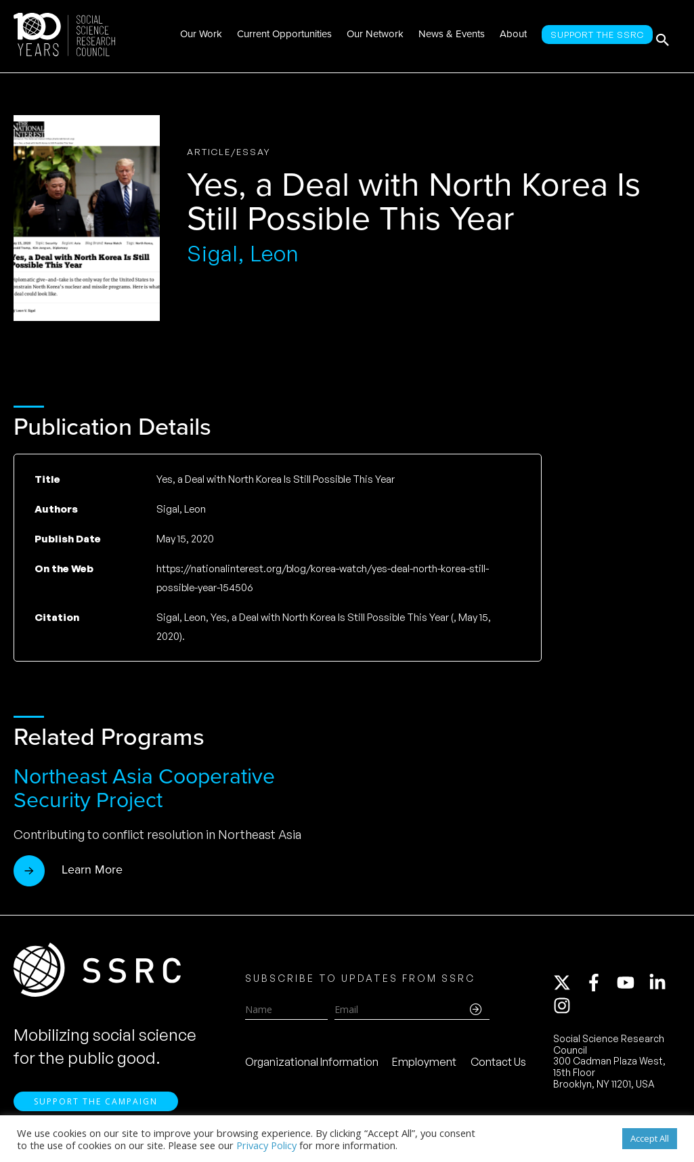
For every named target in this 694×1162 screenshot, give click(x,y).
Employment (424, 1065)
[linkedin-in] (663, 986)
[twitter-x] (568, 986)
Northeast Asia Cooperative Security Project (144, 788)
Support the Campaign (96, 1108)
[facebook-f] (600, 986)
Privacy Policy (266, 1145)
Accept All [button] (649, 1138)
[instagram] (564, 1009)
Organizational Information (311, 1065)
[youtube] (632, 986)
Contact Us (498, 1065)
